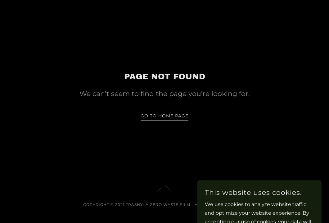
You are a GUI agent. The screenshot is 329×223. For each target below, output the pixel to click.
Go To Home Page (164, 116)
